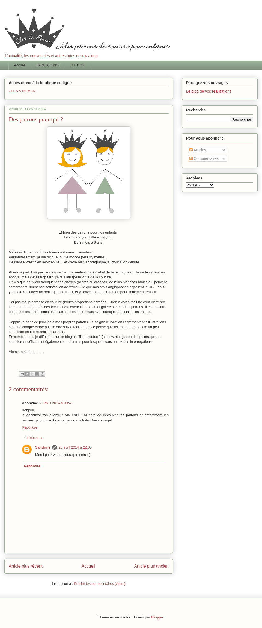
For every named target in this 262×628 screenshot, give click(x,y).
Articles (197, 150)
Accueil (20, 65)
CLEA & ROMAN (22, 91)
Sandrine (42, 447)
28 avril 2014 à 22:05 (75, 447)
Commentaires (204, 158)
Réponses (35, 438)
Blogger (157, 617)
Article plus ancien (151, 566)
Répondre (29, 427)
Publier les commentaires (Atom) (100, 584)
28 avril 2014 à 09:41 (56, 403)
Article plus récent (26, 566)
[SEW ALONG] (47, 65)
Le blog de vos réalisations (208, 91)
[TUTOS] (78, 65)
